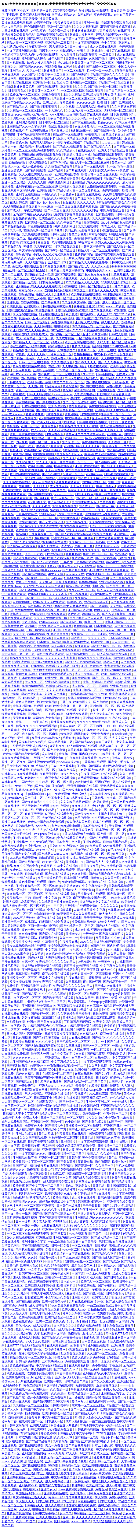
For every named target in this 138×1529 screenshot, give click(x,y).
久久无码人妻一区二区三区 (84, 110)
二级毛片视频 (22, 370)
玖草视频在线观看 (64, 242)
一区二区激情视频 (38, 630)
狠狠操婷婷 (121, 794)
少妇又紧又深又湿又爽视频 (40, 730)
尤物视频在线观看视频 (102, 186)
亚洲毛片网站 (11, 965)
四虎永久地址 (126, 502)
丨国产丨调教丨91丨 (112, 814)
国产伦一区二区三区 (39, 598)
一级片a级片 (120, 382)
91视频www (38, 1065)
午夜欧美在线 (33, 210)
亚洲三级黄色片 (13, 170)
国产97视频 (42, 786)
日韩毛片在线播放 (116, 474)
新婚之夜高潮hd (27, 674)
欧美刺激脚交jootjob (59, 1193)
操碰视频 (13, 302)
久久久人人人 (86, 202)
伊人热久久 (108, 969)
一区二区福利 (55, 530)
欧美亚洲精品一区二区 (120, 622)
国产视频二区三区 (31, 158)
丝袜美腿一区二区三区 (40, 222)
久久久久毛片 (41, 506)
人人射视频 (68, 54)
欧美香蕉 (19, 1185)
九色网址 (56, 446)
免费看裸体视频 (62, 322)
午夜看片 (42, 446)
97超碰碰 (120, 310)
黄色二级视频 (77, 234)
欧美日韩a (103, 937)
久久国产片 (29, 74)
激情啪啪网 (47, 857)
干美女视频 (62, 1357)
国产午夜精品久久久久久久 (40, 802)
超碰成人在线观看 (72, 186)
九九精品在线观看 (94, 1249)
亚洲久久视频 (75, 530)
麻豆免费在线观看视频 (60, 778)
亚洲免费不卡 (12, 1385)
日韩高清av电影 (116, 618)
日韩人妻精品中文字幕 (51, 1129)
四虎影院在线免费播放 (34, 646)
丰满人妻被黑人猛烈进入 (82, 378)
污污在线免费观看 (14, 594)
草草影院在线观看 (116, 570)
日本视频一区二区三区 (54, 122)
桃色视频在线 (120, 274)
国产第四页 (42, 498)
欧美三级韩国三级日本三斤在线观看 (34, 1473)
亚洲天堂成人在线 (90, 1277)
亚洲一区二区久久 (105, 710)
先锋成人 (42, 766)
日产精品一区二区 (43, 770)
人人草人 (43, 358)
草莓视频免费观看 (122, 1013)
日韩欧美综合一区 (59, 354)
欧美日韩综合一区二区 (57, 1413)
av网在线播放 (36, 909)
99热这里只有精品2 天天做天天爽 (96, 290)
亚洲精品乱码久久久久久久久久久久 (96, 182)
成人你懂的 (49, 754)
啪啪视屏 (19, 1197)
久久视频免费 (22, 538)
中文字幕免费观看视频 (96, 1061)
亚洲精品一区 (42, 82)
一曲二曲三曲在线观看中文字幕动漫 (72, 1241)
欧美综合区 (115, 138)
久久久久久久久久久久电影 (94, 1517)
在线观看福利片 (47, 1101)
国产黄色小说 (98, 1233)
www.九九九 (36, 690)
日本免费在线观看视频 (118, 1325)
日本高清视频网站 (65, 582)
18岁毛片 (66, 562)
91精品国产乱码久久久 (66, 330)
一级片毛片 (17, 746)
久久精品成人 (66, 150)
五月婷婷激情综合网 (69, 1169)
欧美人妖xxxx (67, 566)
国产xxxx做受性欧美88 (63, 178)
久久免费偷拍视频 (101, 522)
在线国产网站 (22, 454)
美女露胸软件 (33, 1109)
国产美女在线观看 (49, 1021)
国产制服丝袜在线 (40, 494)
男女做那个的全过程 (21, 766)
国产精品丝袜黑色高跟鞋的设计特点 (94, 1441)
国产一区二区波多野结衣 (80, 402)
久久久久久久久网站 (85, 210)
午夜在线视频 (118, 718)
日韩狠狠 (9, 134)
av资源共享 (30, 622)
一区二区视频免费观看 (91, 338)
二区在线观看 (106, 390)
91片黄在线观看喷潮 (74, 526)
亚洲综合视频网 (124, 770)
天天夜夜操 (70, 989)
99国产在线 (98, 945)
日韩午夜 (66, 702)
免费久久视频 (81, 346)
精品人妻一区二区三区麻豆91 (90, 162)
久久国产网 (36, 386)
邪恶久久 (37, 1481)
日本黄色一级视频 (68, 1205)
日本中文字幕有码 (14, 1025)
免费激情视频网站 (94, 442)
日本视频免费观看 (18, 438)
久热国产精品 (98, 58)
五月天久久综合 (93, 1333)
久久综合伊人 (25, 462)
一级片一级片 (109, 278)
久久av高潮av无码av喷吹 (32, 114)
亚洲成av (13, 510)
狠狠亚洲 (16, 450)
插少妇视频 (33, 1413)
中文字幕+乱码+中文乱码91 (64, 949)
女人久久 (42, 462)
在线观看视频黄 (89, 778)
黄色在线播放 (25, 702)
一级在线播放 (11, 806)
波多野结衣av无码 (107, 546)
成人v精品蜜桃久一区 (81, 654)
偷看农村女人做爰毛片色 (71, 606)
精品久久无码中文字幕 (57, 198)
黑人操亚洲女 (58, 46)
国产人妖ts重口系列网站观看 (96, 1017)
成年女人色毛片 (109, 921)
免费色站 (16, 869)
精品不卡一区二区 (113, 1437)
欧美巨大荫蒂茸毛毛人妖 (56, 674)
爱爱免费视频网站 (22, 849)
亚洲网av (124, 42)
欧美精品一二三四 (19, 897)
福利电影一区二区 (31, 1193)
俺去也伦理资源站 (35, 490)
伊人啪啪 (125, 710)
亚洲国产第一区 (13, 921)
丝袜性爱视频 (105, 214)
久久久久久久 (109, 905)
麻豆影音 (44, 242)
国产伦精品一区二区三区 (112, 370)
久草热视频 (107, 502)
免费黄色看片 (127, 1429)
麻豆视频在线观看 (40, 226)
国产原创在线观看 (48, 402)
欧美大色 (47, 1169)
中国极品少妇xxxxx (99, 270)
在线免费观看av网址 (103, 1401)
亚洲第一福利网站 (89, 766)
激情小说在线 (100, 1361)
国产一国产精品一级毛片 (19, 358)
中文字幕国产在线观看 (57, 1417)
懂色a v (52, 566)
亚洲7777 (13, 1345)
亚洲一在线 (92, 22)
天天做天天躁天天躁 (47, 670)
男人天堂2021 (120, 642)
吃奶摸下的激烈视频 (58, 290)
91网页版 (118, 853)
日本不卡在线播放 (94, 825)
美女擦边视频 (25, 402)
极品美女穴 (114, 562)
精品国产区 (92, 142)
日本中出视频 (103, 626)
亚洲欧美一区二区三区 (22, 977)
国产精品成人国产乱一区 (109, 1257)
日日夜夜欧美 (89, 865)
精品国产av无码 (58, 1409)
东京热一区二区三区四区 (89, 1405)
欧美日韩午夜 (31, 1145)
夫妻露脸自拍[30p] (37, 794)
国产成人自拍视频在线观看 (115, 590)
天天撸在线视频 (112, 358)
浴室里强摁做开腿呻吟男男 (28, 346)
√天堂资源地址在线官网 (114, 30)
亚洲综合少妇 (100, 50)
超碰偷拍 (127, 218)
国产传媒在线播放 (57, 873)
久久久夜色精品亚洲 (62, 430)
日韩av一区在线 (122, 758)
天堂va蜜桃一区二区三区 (18, 654)
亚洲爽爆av (32, 306)
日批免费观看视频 (22, 1517)
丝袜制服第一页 (45, 913)
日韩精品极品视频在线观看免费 (40, 154)
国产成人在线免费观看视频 (73, 534)
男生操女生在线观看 (16, 770)
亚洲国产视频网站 (34, 1453)
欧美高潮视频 (63, 466)
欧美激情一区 (92, 1113)
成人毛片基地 (65, 318)
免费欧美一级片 (83, 558)
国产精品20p (111, 1261)
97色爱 (82, 770)
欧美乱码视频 (73, 917)
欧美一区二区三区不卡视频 (81, 670)
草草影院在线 (98, 234)
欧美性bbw (119, 1161)
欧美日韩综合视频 (112, 490)
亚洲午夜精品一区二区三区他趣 (37, 186)
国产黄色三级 (105, 506)
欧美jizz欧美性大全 (76, 642)
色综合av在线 (118, 1489)
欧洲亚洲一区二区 (57, 678)
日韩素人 (96, 877)
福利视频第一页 (82, 130)
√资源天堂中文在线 (70, 514)
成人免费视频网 (92, 178)
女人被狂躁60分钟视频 (40, 478)
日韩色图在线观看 (110, 1197)
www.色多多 (58, 490)
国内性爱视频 (116, 945)
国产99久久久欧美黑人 (116, 466)
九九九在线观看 (89, 226)
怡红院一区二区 (74, 474)
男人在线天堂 (121, 782)
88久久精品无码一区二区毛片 (92, 326)
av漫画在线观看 (48, 54)
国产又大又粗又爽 (51, 522)
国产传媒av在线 (94, 1293)
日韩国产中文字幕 (33, 1409)
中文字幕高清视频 (87, 42)
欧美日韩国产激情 (39, 382)
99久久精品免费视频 (21, 1237)
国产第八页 (30, 993)
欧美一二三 (24, 722)
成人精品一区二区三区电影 (90, 686)
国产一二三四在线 (56, 210)
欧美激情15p (32, 450)
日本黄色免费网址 (51, 282)
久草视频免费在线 (107, 790)
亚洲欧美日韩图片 (103, 929)
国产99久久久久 (86, 362)
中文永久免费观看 (98, 1273)
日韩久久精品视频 (39, 394)
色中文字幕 (109, 42)
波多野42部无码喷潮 (108, 941)
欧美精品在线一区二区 (50, 610)
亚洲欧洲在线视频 (83, 30)
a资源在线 (70, 286)
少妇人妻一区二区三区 (107, 806)
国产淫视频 (114, 38)
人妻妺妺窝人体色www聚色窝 (109, 170)
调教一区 (19, 118)
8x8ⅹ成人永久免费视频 (25, 542)
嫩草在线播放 (84, 1073)
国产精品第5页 (12, 246)
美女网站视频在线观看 (112, 458)
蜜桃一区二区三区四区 (44, 442)
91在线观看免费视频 (16, 1053)
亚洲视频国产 (52, 70)
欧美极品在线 (123, 438)
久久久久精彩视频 (86, 26)
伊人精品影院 (63, 598)
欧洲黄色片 (56, 1289)
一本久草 (95, 118)
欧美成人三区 (19, 614)
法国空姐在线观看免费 (90, 1069)
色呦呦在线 (75, 602)
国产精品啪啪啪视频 (44, 106)
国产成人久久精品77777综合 (97, 478)
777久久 (92, 1117)
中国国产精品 (53, 1261)
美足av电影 (45, 274)
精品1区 (18, 350)
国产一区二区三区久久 (89, 510)
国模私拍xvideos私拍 (33, 742)
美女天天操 (56, 574)
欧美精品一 (118, 837)
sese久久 (104, 758)
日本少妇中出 (78, 46)
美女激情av (45, 1521)
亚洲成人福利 (16, 38)
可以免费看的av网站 (59, 66)
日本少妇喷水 (119, 1141)
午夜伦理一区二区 (115, 1113)
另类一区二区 (83, 546)
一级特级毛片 (28, 1085)
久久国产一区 (104, 1165)
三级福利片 (65, 929)
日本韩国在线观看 (34, 406)
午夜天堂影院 (49, 774)
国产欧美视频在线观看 (58, 997)
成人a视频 (38, 278)
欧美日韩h (87, 937)
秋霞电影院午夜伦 (92, 450)
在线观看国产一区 (31, 1421)
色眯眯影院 (74, 554)
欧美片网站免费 (93, 650)
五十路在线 (77, 1397)
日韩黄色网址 (72, 718)
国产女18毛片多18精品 (110, 1073)
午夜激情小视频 (74, 845)
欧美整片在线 (45, 849)
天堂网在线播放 (74, 158)
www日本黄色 (115, 306)
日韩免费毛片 (115, 1293)
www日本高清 (126, 1169)
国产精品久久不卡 (108, 1137)
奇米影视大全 (59, 130)
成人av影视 (82, 929)
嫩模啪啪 (33, 1169)
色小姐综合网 (90, 1105)
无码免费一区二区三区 (119, 110)
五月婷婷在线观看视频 (17, 498)
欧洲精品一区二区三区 (47, 438)
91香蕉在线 (18, 394)
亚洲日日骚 (52, 1109)
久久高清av (95, 1005)
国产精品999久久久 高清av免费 (23, 258)
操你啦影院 (103, 1161)
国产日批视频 (11, 58)
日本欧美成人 (107, 1501)
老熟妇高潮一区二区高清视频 (43, 230)
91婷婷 (79, 66)
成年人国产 (56, 58)
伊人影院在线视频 (105, 298)
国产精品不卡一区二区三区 (40, 518)
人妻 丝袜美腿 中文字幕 (90, 909)
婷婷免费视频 (30, 302)
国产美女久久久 (86, 814)
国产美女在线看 (121, 354)
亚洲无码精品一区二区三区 (71, 1237)
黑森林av (89, 1313)
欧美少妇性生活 (49, 546)
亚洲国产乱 (115, 434)
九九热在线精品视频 (59, 166)
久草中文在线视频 (66, 865)
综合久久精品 (72, 94)
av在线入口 (60, 82)
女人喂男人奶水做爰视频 (93, 106)
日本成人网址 (16, 1033)
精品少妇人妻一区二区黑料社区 (78, 190)
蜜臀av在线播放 (26, 418)
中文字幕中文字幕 (72, 38)
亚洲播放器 (43, 1237)
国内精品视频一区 (94, 482)
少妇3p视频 (116, 1249)
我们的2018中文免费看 (25, 474)
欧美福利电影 (90, 518)
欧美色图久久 (82, 702)
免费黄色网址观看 (111, 857)
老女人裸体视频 (79, 1049)
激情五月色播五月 (78, 1289)
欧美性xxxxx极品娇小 (46, 738)
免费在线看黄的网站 (103, 406)
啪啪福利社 (62, 326)
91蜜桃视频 (94, 977)
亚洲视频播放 (39, 130)
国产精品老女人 (18, 106)
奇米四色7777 (69, 774)
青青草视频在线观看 (79, 1497)
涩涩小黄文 (82, 734)
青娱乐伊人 (80, 794)
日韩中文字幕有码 (93, 246)
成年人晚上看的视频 (21, 410)
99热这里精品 (25, 710)
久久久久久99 (97, 638)
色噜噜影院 (80, 873)
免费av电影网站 (41, 98)
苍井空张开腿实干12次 (89, 306)
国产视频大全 (45, 410)
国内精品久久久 (64, 1325)
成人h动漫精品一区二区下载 (35, 338)
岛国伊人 (8, 638)
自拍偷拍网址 (22, 602)
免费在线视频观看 (59, 909)
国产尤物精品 (12, 1489)
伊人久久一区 (34, 682)
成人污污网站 (42, 1325)
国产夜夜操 (125, 1209)
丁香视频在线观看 (94, 762)
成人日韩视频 (38, 1305)
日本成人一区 (69, 1281)
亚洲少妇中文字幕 (94, 334)
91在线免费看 (118, 234)
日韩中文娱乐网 (121, 262)
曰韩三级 (8, 114)
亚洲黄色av (127, 510)
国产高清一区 (84, 1165)
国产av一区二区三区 (97, 1045)
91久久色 (80, 86)
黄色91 (113, 1157)
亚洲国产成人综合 (34, 58)
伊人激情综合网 (106, 462)
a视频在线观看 (52, 1225)
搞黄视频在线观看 (31, 78)
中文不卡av (101, 354)
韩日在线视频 (112, 294)
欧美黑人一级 (112, 118)
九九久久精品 (64, 1085)
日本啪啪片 (68, 1141)
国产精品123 (24, 1081)
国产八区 (113, 542)
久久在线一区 (117, 442)
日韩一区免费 (60, 1245)
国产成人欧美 (95, 258)
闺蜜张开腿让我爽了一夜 (50, 1469)
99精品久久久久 (58, 634)
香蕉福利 (58, 786)
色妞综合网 (70, 386)
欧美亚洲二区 (100, 642)
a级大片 (46, 985)
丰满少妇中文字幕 (92, 1425)
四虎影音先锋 (84, 782)
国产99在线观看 (48, 86)
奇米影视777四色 (117, 1333)
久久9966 (19, 1177)
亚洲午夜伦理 (21, 662)
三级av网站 (9, 1069)
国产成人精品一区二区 (106, 646)
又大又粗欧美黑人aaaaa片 (36, 174)
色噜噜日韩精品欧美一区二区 (94, 238)
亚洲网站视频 (69, 518)
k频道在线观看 (112, 230)
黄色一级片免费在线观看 (27, 434)
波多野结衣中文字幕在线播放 (100, 901)
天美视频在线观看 (121, 825)
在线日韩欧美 (19, 202)
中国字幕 (78, 1273)
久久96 (116, 937)
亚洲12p (60, 1377)
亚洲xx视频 (103, 782)
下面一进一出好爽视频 (43, 925)
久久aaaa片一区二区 (82, 590)
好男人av (57, 342)
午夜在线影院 (75, 977)
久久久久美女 (45, 1041)
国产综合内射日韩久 (88, 198)
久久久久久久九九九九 (60, 658)
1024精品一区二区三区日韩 (74, 370)
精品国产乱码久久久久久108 (110, 74)
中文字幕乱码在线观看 (51, 1365)
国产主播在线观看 (94, 1121)
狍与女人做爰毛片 (123, 897)
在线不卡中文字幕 (57, 798)
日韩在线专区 (16, 382)
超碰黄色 (123, 929)
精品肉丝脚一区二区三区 (115, 402)
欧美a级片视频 (93, 94)
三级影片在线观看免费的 (48, 758)
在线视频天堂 (87, 150)
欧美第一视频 (95, 38)
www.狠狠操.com (68, 762)
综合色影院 (36, 1461)
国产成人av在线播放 (45, 562)
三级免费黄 (86, 889)
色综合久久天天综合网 (83, 490)
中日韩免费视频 (47, 702)
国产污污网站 (59, 162)
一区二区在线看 (75, 70)
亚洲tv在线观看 (26, 1133)
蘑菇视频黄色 (78, 406)
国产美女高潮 (56, 750)
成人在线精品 (126, 54)
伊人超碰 (101, 1497)
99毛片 (116, 1513)
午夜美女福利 (102, 1021)
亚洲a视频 (118, 1345)
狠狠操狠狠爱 (24, 610)
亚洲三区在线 (126, 1381)
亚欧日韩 (114, 482)
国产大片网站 (28, 937)
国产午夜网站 (107, 1285)
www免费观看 (87, 1189)
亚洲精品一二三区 (121, 634)
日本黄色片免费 (107, 997)
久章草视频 (116, 881)
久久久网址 (18, 1461)
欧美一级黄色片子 (107, 494)
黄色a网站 (72, 414)
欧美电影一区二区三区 (96, 1281)
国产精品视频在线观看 (44, 1309)
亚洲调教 (66, 86)
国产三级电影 (99, 606)
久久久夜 (29, 829)
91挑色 (27, 246)
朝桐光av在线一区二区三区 (83, 1261)
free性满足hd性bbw (14, 46)
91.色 (10, 610)
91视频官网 (85, 242)
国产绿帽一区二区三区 (101, 66)
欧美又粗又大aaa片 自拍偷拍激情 (84, 1309)
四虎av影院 (106, 1321)
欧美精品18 (30, 698)
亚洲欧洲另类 (116, 1053)
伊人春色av (124, 98)
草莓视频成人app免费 (88, 1089)
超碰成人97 (117, 730)
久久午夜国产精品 (69, 222)
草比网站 (31, 921)
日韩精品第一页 (106, 470)
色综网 (67, 390)
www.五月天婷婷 (24, 917)
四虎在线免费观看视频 (17, 22)
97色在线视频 (121, 50)
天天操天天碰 (110, 142)
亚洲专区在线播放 (28, 194)
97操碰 (29, 1001)
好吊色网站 (24, 254)
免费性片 (13, 985)
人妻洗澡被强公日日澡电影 (92, 394)
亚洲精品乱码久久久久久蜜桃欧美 (39, 286)
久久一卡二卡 (69, 937)
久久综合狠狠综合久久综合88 (66, 953)
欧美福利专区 (66, 1285)
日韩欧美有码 (122, 594)
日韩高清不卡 (43, 1097)
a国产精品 (16, 26)
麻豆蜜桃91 (44, 146)
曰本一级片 (112, 1029)
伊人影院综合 (38, 162)
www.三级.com (63, 394)
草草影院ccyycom (31, 290)
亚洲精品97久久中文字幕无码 (27, 126)
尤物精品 (69, 422)
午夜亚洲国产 (73, 142)
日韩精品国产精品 (115, 841)
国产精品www (84, 742)
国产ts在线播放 (100, 1193)
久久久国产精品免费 (106, 218)
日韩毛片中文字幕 (45, 897)
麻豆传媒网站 (11, 1005)
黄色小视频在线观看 (33, 881)
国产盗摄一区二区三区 (65, 334)
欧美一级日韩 (50, 1029)
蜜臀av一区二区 (23, 1101)
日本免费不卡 (54, 434)
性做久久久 (106, 122)
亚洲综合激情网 (27, 122)
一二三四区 (107, 54)
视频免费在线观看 (112, 210)
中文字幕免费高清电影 (93, 1141)
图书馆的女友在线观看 (54, 1485)
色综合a (56, 578)
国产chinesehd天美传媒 (75, 1257)
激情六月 (93, 1153)
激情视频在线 (28, 522)
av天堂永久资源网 (38, 1341)
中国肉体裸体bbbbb (85, 502)
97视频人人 (9, 774)
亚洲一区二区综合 (59, 26)
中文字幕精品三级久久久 (30, 1497)
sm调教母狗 (78, 1345)
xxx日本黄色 (87, 566)
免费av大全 (31, 1117)
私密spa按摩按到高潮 (16, 506)
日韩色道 (88, 1137)
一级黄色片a (106, 961)
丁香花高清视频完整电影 (34, 134)
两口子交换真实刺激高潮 (95, 1317)
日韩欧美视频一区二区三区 (66, 1153)
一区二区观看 (100, 1049)
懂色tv (69, 1185)
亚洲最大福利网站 (81, 34)
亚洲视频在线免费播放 (37, 1005)
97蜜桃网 (13, 378)
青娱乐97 (54, 366)
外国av (31, 1021)
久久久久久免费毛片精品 (94, 722)
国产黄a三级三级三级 (90, 498)
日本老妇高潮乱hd (119, 1185)
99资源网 (95, 1349)
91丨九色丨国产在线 (106, 1041)
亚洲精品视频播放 (57, 682)
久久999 (7, 1329)
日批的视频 (101, 1013)
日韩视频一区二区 (109, 1145)
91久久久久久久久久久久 (108, 869)
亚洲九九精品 (44, 1377)
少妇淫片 (124, 558)
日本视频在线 (16, 62)
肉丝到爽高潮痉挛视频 (118, 766)
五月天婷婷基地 (43, 318)
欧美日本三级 (28, 1069)
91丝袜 (68, 1225)
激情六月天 (44, 294)
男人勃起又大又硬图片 (98, 1417)
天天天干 (84, 710)
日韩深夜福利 (54, 554)
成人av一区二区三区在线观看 (99, 989)
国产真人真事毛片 (110, 362)
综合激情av (26, 146)
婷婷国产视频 (102, 534)
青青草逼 (66, 734)
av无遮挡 (25, 650)
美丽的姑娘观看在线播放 (39, 686)
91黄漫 (110, 690)
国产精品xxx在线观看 (68, 146)
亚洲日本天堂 (37, 502)
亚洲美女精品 (45, 810)
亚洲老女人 (17, 70)
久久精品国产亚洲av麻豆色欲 (58, 901)
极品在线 (69, 202)
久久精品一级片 (68, 666)
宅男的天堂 (101, 802)
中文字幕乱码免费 (77, 418)
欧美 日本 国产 (107, 102)
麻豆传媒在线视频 (40, 606)
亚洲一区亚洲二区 (98, 1101)
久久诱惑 (37, 953)
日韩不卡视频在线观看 (43, 1141)
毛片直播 (22, 530)
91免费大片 (94, 845)
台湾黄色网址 (43, 22)
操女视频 (128, 494)
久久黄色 (45, 582)
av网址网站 (14, 1205)
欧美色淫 (72, 314)
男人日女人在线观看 (35, 510)
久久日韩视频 (43, 326)
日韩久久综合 (84, 494)
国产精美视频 (54, 1269)
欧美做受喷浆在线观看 (52, 34)
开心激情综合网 (35, 26)
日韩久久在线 (120, 286)
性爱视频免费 (102, 1457)
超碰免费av (59, 358)
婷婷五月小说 (96, 78)
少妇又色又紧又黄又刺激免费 (115, 242)
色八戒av (64, 62)
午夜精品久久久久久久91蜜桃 (79, 426)
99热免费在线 (87, 961)
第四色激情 (123, 714)
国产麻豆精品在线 (84, 122)
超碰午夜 (127, 322)
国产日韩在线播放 (123, 1109)
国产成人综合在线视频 (121, 1301)
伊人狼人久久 (110, 322)
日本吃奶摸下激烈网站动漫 (34, 1437)
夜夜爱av (67, 546)
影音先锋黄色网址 (25, 218)
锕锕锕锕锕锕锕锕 (123, 266)
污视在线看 (90, 398)
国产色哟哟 (101, 702)
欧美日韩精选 (52, 450)
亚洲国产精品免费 (66, 969)
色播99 (76, 682)
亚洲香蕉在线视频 (118, 158)
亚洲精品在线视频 (80, 610)
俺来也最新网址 (59, 182)
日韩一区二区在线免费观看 (108, 526)
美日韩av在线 (97, 881)
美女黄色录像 (19, 142)
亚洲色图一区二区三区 (105, 706)
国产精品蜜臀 (116, 450)
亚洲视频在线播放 (51, 418)
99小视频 (113, 949)
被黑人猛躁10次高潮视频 (85, 698)
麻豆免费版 (49, 426)
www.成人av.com (13, 414)
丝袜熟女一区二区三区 (92, 738)
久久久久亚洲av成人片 (25, 198)
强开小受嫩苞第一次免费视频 (47, 1397)
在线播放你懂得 (44, 454)
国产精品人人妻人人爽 (53, 853)
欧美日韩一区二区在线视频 (99, 174)
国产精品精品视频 (14, 226)
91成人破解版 (80, 1221)
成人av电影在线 (79, 218)
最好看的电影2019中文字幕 (110, 346)
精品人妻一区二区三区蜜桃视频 (99, 250)
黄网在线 (79, 114)
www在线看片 (112, 845)
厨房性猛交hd (48, 1069)
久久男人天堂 (116, 953)
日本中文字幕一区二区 (77, 1057)
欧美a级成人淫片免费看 (59, 102)
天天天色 (81, 1085)
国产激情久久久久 (31, 66)
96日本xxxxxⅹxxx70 (23, 374)
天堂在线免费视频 (81, 1301)
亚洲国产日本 (57, 262)
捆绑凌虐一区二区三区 (116, 414)
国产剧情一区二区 (71, 1101)
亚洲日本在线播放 (87, 466)
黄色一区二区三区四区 (31, 390)
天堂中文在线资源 (51, 977)
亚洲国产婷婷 (119, 686)
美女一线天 (27, 446)
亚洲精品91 (56, 170)
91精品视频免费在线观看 (85, 1025)
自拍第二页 (58, 1173)
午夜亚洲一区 (89, 1209)
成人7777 (88, 374)
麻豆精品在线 (87, 1501)
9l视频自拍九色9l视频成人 (31, 334)
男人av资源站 (34, 1093)
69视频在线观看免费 (59, 814)
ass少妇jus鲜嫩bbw (36, 869)
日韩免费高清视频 (87, 1429)
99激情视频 (11, 1433)
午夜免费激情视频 (74, 1461)
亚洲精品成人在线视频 (119, 917)
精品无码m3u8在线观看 (62, 278)
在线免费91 (88, 314)
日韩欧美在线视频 (115, 698)
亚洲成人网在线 (37, 746)
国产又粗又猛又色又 (81, 829)
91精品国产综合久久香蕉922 (47, 1025)
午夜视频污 (93, 134)
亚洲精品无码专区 (113, 1393)
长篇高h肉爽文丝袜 (23, 242)
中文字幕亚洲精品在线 (22, 50)
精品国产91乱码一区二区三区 (91, 853)
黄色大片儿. (46, 1133)
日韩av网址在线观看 (66, 650)
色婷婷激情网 (111, 190)
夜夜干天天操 (34, 814)
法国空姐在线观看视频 (108, 154)
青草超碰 (54, 390)
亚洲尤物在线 (11, 1017)
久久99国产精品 (36, 262)
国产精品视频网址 (34, 1289)
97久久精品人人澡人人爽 (83, 282)
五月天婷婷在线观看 (36, 806)
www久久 (86, 941)
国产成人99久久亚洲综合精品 (65, 78)
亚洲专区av (123, 522)
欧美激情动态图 (21, 981)
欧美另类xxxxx (70, 885)
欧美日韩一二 (74, 438)
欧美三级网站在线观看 (80, 342)
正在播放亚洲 (86, 458)
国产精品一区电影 (25, 282)
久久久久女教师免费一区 (51, 618)
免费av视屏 (114, 386)
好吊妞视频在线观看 (78, 578)
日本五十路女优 (103, 1445)
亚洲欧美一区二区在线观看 (84, 1125)
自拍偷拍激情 (126, 130)
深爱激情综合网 (85, 390)
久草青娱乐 (50, 941)
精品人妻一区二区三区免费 (25, 42)
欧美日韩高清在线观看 (50, 1049)
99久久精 (8, 1525)
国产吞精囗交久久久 (98, 146)
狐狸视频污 (61, 294)
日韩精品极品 (25, 825)
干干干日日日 (92, 1205)
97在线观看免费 (98, 114)
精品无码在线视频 (78, 586)
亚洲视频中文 (75, 861)
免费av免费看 (118, 1497)
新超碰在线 (92, 222)
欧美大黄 (69, 1149)
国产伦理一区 (71, 442)
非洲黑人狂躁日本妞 (77, 154)
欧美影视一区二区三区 (117, 754)
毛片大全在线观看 (15, 1173)
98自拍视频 (42, 538)
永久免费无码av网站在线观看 (30, 1393)
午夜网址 (25, 486)
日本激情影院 (119, 114)
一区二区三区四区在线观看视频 (82, 90)
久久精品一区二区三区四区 (25, 110)
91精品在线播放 (112, 518)
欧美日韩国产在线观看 (54, 558)
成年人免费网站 (30, 1209)
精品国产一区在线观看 (114, 82)
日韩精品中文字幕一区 (107, 798)
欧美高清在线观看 (31, 1317)
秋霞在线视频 (22, 82)
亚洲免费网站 (100, 734)
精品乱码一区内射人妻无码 (24, 1261)
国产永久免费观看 (25, 558)
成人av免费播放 (33, 166)
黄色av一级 (118, 162)
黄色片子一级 (87, 350)
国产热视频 (29, 378)
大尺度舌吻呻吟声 (31, 470)
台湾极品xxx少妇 (36, 845)
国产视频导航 (16, 1397)
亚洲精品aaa (94, 474)
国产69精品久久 (59, 502)
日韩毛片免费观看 (28, 1361)
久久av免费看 (54, 470)
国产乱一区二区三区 (111, 833)
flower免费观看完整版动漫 (68, 1305)
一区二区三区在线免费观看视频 (34, 150)
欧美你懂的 (128, 901)
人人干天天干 (54, 258)
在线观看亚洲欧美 (60, 126)
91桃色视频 (15, 306)
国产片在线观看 (77, 170)
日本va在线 (66, 1069)
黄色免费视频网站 (94, 1157)
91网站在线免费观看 (112, 1477)
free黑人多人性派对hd (42, 62)
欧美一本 (8, 442)
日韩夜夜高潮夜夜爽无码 (61, 1033)
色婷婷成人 (98, 138)
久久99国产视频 (55, 694)
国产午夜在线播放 (98, 382)
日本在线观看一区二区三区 (111, 821)
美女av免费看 (54, 1445)
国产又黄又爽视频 (64, 1009)
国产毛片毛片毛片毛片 (45, 202)
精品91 (34, 1165)
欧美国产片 (95, 1029)
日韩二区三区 (31, 818)
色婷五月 (47, 865)
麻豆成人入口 (121, 722)
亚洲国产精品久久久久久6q (82, 446)
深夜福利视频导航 (96, 602)
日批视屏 (101, 1245)
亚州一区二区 (30, 426)
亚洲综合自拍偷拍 (95, 718)
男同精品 (31, 274)
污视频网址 (35, 1033)
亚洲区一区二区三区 (53, 1157)
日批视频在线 (17, 90)
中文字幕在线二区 (63, 1477)
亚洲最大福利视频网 (89, 957)
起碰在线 (114, 1297)
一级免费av (67, 194)
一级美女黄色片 (27, 514)
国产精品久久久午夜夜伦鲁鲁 (89, 262)
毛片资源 (74, 614)
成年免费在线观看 (43, 666)
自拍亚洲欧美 (38, 1173)
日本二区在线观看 (66, 246)
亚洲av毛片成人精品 (105, 418)
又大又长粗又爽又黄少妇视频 (29, 1253)
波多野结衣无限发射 (74, 1473)
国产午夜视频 (50, 302)
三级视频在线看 (119, 638)
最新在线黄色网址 (40, 1105)
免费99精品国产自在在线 (86, 618)
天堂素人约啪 (75, 258)
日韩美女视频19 (77, 58)
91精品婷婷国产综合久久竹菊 (116, 202)
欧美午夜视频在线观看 (86, 294)
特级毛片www (49, 50)
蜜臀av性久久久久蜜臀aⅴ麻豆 (86, 434)
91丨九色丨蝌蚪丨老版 (82, 1321)
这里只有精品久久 (110, 1189)
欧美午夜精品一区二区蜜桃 (75, 410)
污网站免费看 (36, 634)
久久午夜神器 (43, 246)
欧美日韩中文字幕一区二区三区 (93, 62)
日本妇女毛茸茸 (36, 458)
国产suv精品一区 (62, 498)
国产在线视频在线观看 (77, 790)
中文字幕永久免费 (112, 965)
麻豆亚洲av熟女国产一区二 (91, 897)
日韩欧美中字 (60, 1405)
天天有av (112, 510)
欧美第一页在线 (53, 861)
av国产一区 (38, 750)
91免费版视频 (61, 794)
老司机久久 (58, 746)
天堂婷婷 (48, 1145)
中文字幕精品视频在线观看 (114, 1449)
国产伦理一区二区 (37, 578)
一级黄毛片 (15, 1109)
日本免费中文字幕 (19, 670)
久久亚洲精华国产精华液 (114, 314)
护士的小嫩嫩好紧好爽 (47, 662)
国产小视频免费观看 (42, 762)
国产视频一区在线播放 (56, 238)
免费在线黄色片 (24, 1321)
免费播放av (52, 1249)
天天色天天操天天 (82, 486)
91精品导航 (71, 450)
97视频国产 (125, 961)
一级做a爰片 (65, 849)
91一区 (111, 166)
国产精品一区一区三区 (103, 86)
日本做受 (102, 1077)
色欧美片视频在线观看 (27, 266)
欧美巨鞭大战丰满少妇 (40, 1285)
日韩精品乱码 (34, 873)
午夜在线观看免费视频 (86, 1389)
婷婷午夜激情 (60, 806)
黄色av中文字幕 (27, 582)
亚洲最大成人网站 (87, 322)
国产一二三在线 (13, 274)
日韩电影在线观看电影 (92, 422)
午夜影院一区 (38, 46)
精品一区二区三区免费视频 (115, 566)
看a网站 (112, 498)
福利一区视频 (45, 710)
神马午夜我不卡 (56, 590)
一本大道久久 (54, 110)
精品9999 (22, 726)
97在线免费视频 (61, 510)
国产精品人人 (95, 861)
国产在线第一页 (105, 130)
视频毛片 (25, 318)
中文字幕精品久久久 (122, 694)
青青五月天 (109, 226)
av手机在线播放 (118, 849)
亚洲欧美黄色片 (24, 86)
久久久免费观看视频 (17, 482)
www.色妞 (43, 825)
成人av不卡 (39, 430)
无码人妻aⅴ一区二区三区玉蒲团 (28, 550)
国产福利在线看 (36, 170)
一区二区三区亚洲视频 (39, 1205)
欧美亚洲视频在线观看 (84, 358)
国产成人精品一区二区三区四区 (85, 1081)
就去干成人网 (60, 1273)
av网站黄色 (39, 30)
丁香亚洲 (115, 1365)
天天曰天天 (40, 486)
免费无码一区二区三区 (53, 74)
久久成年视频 (65, 338)
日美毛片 (13, 1265)
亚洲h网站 (96, 570)
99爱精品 (53, 1509)
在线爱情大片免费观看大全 (110, 1481)
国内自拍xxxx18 (90, 754)
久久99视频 (10, 206)
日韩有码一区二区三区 (34, 1273)
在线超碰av (68, 50)
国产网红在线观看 (92, 386)
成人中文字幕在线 (32, 566)
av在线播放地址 (85, 126)
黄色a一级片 (52, 790)
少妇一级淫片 (115, 1425)
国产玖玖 (69, 458)
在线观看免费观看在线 (116, 22)
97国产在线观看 (98, 837)
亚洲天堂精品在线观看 (72, 138)
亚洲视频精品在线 (111, 582)
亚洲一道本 (53, 1461)
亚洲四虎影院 (57, 406)
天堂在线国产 (66, 350)
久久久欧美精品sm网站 (76, 802)
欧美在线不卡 (19, 130)
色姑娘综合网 (83, 626)
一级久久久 (53, 158)
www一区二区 (64, 494)
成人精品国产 (25, 1129)
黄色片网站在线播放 (48, 1081)
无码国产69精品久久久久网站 (22, 102)
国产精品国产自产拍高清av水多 (97, 318)
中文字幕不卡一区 (121, 1065)
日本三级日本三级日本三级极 (56, 1501)
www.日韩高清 (12, 829)
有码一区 (28, 961)
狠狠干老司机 (105, 742)
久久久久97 (112, 198)
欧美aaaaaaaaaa (51, 570)
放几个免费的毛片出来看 (118, 222)
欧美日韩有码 (105, 486)
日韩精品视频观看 (121, 885)
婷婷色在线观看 (59, 346)
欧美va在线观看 (20, 1401)
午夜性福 (83, 50)
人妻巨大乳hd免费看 (59, 957)
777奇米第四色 (106, 1433)
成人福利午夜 (115, 258)
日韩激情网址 (105, 374)
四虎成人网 (36, 957)
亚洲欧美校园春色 (67, 174)
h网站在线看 (54, 414)
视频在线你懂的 (13, 222)
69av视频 (22, 442)
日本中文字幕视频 (62, 766)
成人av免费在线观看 (104, 46)
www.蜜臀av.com (61, 114)
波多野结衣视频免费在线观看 (74, 214)
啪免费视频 (109, 1429)
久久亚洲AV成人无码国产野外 (43, 586)
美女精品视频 (87, 1477)
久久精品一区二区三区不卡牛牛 (96, 598)
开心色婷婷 (48, 1433)
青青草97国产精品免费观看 (21, 754)
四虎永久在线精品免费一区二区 (82, 1509)
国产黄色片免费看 (96, 750)
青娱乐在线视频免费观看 (30, 366)
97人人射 (13, 1409)
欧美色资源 (38, 614)
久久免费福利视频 (42, 841)
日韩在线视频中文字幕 (56, 306)
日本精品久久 (107, 1265)
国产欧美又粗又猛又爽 (42, 38)
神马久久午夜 (72, 1313)
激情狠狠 (110, 1025)
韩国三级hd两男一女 (92, 1201)
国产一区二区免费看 (85, 1409)
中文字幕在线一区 (94, 885)
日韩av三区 (59, 234)
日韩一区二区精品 (37, 322)
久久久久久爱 (86, 102)
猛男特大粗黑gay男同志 (46, 142)
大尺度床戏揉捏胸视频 (105, 1221)
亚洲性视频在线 (71, 730)
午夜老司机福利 (13, 570)
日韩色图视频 (22, 1037)
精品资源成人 (80, 798)
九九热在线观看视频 (36, 234)
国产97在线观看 (66, 274)
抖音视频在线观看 (51, 314)
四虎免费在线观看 (72, 1353)
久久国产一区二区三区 (102, 1353)
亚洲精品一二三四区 (59, 42)
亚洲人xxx (46, 1085)
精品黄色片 (53, 386)
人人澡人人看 (19, 1313)
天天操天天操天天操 (68, 22)
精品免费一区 (12, 698)
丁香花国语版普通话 (33, 178)
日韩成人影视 (118, 334)
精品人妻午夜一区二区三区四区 (24, 905)
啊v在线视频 (74, 1269)
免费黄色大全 (34, 1125)
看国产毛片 (21, 1165)
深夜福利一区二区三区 (60, 1277)
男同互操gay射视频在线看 (82, 230)
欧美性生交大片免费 (53, 218)
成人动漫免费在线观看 (115, 426)
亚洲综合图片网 (125, 270)
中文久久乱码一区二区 (69, 382)
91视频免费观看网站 (98, 330)
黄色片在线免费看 (89, 1325)
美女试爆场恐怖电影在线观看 (27, 945)
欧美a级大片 (106, 98)
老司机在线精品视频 (37, 1009)
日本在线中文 (89, 414)
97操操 (21, 354)
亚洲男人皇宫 (62, 630)
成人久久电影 (59, 486)
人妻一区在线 (107, 350)
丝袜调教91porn (53, 1361)
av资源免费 (127, 1001)
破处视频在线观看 (68, 482)
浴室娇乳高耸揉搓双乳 (115, 26)
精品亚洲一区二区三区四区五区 (75, 98)
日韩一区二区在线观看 (94, 286)
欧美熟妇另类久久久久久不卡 (48, 594)
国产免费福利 (80, 74)
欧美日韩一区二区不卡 (44, 90)
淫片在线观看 (56, 614)
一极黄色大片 (41, 650)
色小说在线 (73, 1121)
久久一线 (16, 230)
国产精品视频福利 (34, 574)
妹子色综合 (32, 570)
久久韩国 (116, 606)
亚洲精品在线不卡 (43, 138)
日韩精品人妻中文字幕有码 (66, 270)
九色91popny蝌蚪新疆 (66, 825)
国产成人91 (15, 210)
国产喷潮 (94, 302)
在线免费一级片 (59, 30)
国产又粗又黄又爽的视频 (50, 1037)
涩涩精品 (121, 554)
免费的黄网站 (84, 254)
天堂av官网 (108, 1209)
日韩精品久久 (34, 1505)
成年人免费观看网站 (16, 1121)
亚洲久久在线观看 (48, 1517)
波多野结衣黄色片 (54, 542)
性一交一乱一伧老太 (101, 70)
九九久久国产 (118, 738)
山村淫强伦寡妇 (122, 1049)
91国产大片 (27, 782)
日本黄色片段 (66, 770)
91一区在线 (18, 909)
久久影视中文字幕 (74, 302)
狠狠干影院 (124, 70)
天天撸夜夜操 (22, 718)
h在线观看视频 (88, 54)
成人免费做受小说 (57, 1481)
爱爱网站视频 (34, 414)
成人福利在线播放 (83, 1197)
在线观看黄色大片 (114, 1397)
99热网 (105, 1337)
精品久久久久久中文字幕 (27, 658)
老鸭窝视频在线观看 (103, 1133)
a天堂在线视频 (89, 1009)
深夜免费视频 (51, 94)
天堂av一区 (34, 70)
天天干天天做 (89, 278)
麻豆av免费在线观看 (99, 438)
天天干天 (19, 634)
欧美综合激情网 (100, 1229)
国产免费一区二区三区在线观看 (69, 298)
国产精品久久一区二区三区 (31, 342)
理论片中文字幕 (32, 694)
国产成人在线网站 (108, 925)
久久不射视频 (19, 750)
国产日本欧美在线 (31, 590)
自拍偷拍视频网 (125, 626)
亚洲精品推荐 (46, 190)
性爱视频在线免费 (84, 921)
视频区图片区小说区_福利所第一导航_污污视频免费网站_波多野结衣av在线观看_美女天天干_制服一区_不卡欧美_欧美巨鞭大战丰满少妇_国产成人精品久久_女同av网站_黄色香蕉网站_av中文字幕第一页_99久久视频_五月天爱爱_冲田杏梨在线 (69, 14)
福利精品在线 (91, 614)
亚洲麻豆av (81, 646)
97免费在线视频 (55, 266)
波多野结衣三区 (113, 134)
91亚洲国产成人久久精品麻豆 (30, 330)
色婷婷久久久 (34, 778)
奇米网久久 (24, 1325)
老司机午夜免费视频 (79, 470)
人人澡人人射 (37, 182)
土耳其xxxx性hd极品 (119, 650)
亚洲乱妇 (69, 1017)
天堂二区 (23, 738)
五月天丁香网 (90, 969)
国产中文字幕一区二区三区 (44, 1185)
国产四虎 (108, 614)
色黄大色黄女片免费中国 (89, 1357)
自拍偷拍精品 (18, 162)
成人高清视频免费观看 (112, 654)
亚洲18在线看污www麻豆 (36, 206)
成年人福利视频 (77, 1421)
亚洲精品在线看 (99, 1345)
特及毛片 (129, 562)
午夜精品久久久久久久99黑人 (56, 961)
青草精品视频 (29, 1433)
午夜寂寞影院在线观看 (81, 758)
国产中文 (8, 1213)
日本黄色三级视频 (49, 642)
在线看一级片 (95, 158)
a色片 (129, 869)
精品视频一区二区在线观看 (33, 638)
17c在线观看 (109, 774)
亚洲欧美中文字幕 (123, 1337)
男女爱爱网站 (77, 1001)
